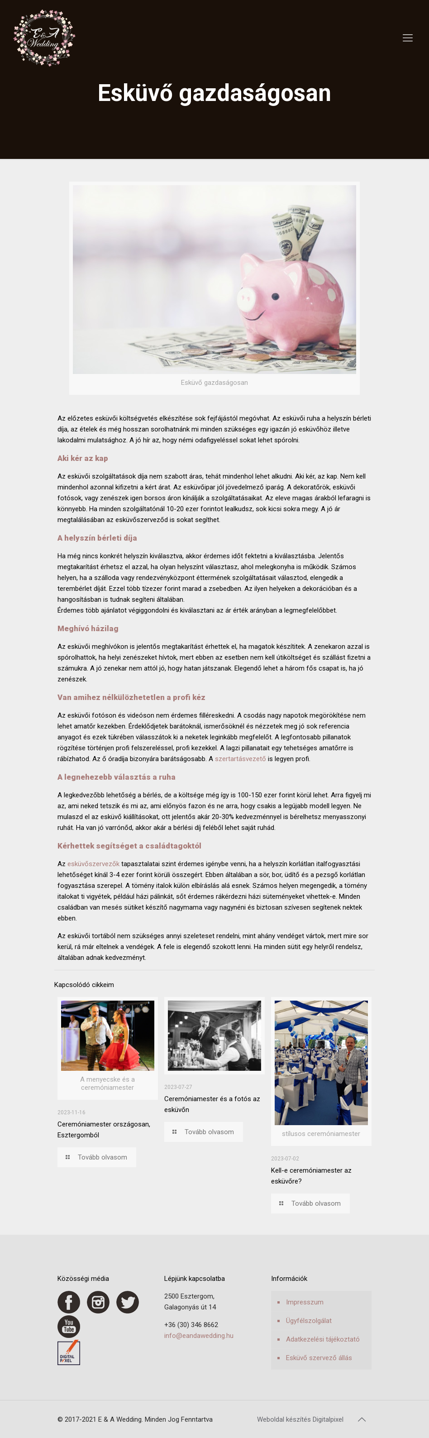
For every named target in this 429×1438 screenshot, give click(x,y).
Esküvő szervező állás (319, 1358)
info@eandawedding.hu (199, 1336)
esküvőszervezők (93, 864)
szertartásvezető (240, 759)
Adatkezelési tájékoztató (323, 1339)
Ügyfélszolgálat (309, 1321)
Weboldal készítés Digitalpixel (300, 1419)
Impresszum (305, 1302)
